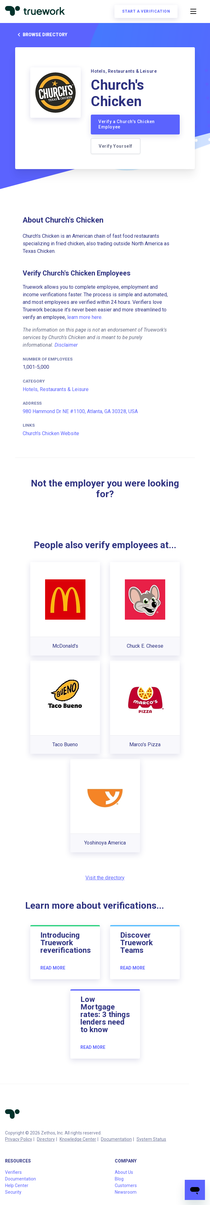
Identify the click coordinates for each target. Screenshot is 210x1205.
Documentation (116, 1139)
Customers (126, 1185)
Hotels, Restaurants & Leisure (56, 389)
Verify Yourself (115, 146)
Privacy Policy (18, 1139)
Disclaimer (66, 345)
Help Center (16, 1185)
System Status (151, 1139)
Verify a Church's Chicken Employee (126, 124)
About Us (124, 1172)
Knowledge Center (78, 1139)
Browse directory (41, 34)
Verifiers (13, 1172)
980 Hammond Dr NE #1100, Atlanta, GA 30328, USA (80, 411)
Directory (46, 1139)
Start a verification (146, 11)
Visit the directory (105, 878)
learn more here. (84, 317)
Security (13, 1192)
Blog (119, 1178)
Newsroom (126, 1192)
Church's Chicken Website (51, 433)
